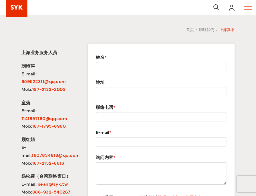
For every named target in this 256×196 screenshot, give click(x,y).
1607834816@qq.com (56, 155)
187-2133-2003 (49, 89)
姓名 (101, 57)
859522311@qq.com (43, 81)
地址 (100, 82)
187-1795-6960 (49, 126)
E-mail (103, 132)
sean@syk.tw (53, 184)
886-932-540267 (51, 192)
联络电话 (105, 107)
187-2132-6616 (48, 163)
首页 (190, 30)
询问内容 (105, 157)
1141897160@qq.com (44, 118)
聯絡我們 (206, 30)
